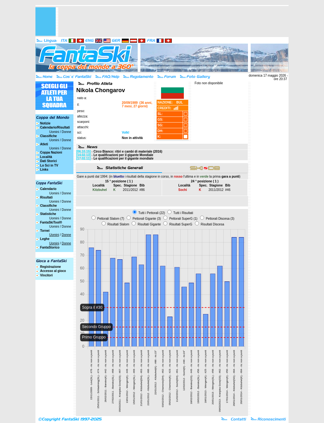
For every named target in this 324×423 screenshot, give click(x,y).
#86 (142, 190)
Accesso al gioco (53, 271)
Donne (66, 132)
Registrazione (50, 266)
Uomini (54, 132)
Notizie (45, 123)
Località (46, 157)
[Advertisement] (173, 21)
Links (44, 169)
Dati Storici (48, 161)
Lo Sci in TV (49, 165)
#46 (228, 190)
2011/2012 (130, 190)
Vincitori (46, 275)
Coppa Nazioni (51, 152)
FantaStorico (49, 247)
